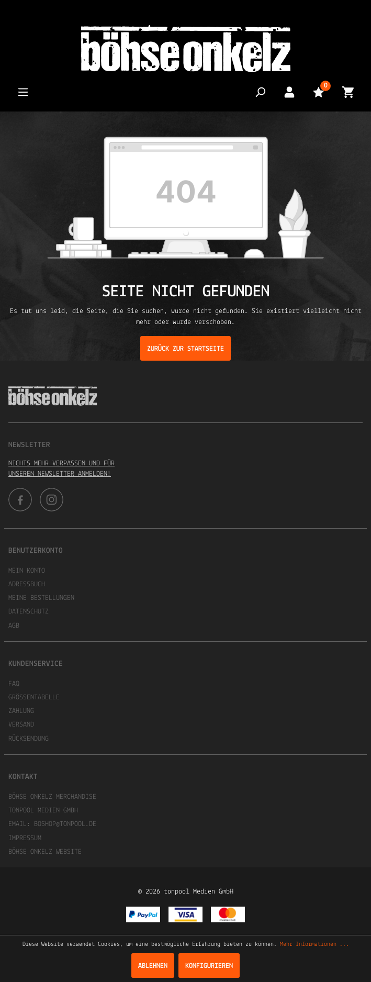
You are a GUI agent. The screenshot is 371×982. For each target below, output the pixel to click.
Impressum (24, 838)
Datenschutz (28, 612)
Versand (21, 725)
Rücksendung (28, 739)
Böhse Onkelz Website (45, 852)
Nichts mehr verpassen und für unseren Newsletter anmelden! (61, 469)
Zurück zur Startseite (185, 349)
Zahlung (21, 711)
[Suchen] (260, 92)
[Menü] (23, 92)
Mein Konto (26, 571)
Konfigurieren (209, 966)
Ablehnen (152, 966)
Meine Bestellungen (41, 598)
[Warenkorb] (348, 92)
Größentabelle (34, 697)
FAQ (13, 684)
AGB (13, 626)
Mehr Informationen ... (314, 944)
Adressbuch (26, 584)
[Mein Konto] (289, 92)
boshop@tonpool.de (65, 824)
